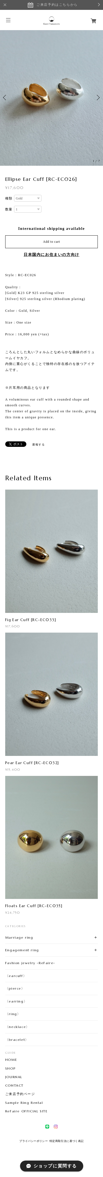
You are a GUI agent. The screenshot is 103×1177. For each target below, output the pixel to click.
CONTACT (14, 1085)
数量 (9, 209)
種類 (9, 198)
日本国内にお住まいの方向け (51, 255)
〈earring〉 (16, 1001)
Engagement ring (22, 950)
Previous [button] (5, 97)
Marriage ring (19, 937)
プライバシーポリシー (33, 1140)
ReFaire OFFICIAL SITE (26, 1111)
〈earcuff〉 (16, 976)
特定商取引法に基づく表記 (66, 1140)
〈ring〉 (13, 1014)
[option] (51, 97)
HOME (11, 1060)
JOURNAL (13, 1077)
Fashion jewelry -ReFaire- (30, 963)
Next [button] (97, 97)
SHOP (10, 1068)
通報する (38, 444)
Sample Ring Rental (24, 1103)
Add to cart (51, 242)
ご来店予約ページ (20, 1094)
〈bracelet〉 (17, 1040)
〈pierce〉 (15, 988)
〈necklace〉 (17, 1027)
